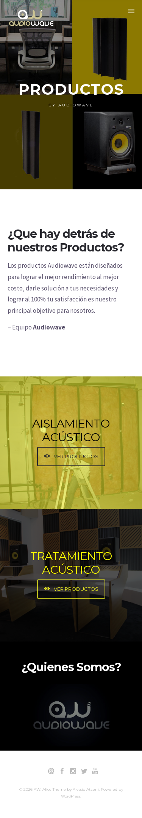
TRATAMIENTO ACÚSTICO (71, 563)
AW (37, 789)
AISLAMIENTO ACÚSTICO (71, 430)
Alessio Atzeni (86, 789)
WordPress (70, 796)
